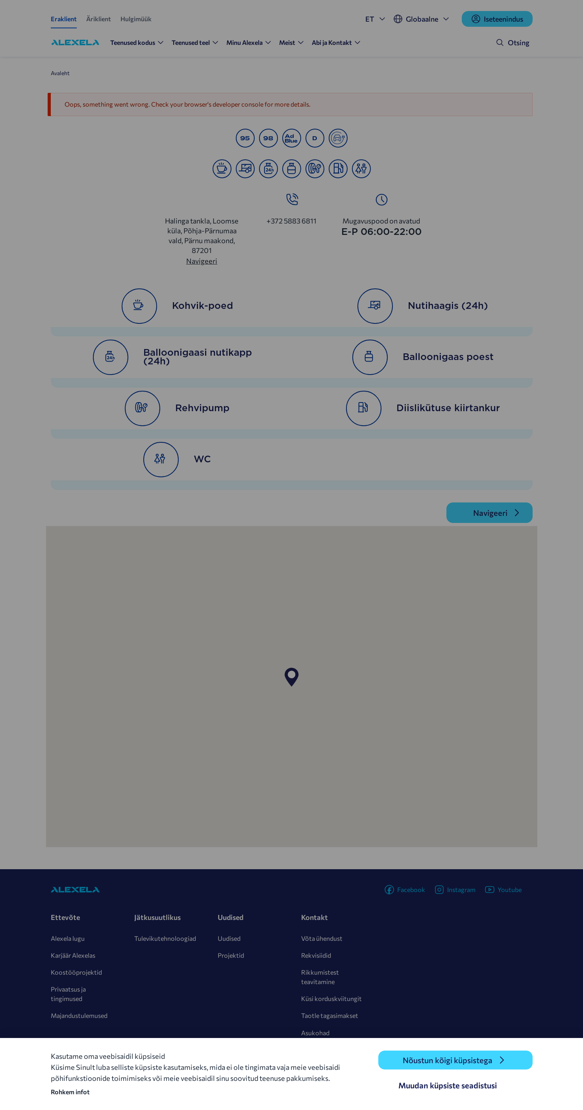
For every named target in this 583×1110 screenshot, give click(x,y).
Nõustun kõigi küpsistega (447, 1060)
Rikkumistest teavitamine (320, 976)
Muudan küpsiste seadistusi (447, 1085)
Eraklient (64, 18)
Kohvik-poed (177, 306)
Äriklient (98, 18)
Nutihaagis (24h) (422, 306)
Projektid (231, 955)
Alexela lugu (68, 938)
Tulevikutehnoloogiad (165, 938)
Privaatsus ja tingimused (68, 993)
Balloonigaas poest (423, 357)
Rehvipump (177, 408)
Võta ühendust (321, 938)
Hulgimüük (136, 18)
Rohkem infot (70, 1091)
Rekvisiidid (316, 955)
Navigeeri (201, 261)
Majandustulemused (79, 1015)
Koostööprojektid (76, 972)
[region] (291, 686)
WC (177, 459)
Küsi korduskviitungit (331, 998)
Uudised (229, 938)
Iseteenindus (497, 19)
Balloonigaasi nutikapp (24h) (172, 357)
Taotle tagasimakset (329, 1015)
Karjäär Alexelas (73, 955)
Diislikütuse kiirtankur (423, 408)
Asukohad (315, 1032)
